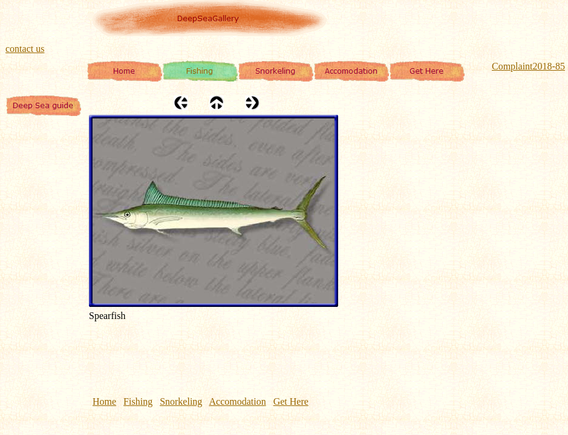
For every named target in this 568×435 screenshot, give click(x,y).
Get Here (290, 401)
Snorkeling (181, 401)
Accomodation (237, 401)
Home (104, 401)
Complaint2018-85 (528, 66)
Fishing (137, 401)
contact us (24, 49)
